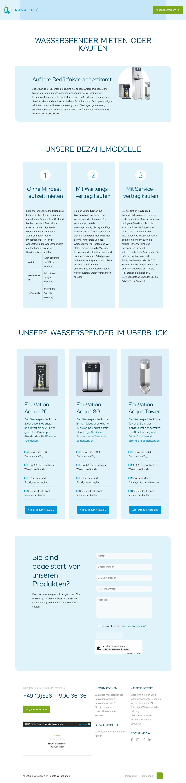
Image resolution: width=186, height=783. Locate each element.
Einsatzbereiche (103, 707)
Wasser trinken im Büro (143, 694)
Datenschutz (146, 775)
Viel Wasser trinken (141, 715)
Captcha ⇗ (134, 653)
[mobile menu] (143, 10)
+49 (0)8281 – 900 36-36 (46, 113)
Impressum (131, 775)
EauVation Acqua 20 (105, 698)
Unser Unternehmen (106, 711)
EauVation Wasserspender (109, 694)
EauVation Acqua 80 (105, 703)
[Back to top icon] (160, 775)
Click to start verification (116, 649)
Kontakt (99, 715)
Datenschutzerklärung (133, 626)
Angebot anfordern (168, 9)
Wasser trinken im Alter (143, 703)
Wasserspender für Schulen (146, 698)
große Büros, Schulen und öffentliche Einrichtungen (91, 436)
